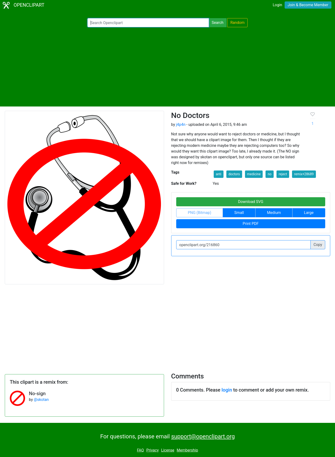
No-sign (37, 393)
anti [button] (218, 174)
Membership (187, 450)
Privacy (152, 450)
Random (237, 22)
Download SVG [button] (250, 201)
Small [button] (239, 212)
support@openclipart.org (203, 436)
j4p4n (181, 124)
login (227, 390)
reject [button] (283, 174)
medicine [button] (254, 174)
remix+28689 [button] (304, 174)
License (167, 450)
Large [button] (309, 212)
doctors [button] (234, 174)
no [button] (269, 174)
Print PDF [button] (251, 223)
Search (217, 22)
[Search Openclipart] (148, 22)
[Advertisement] (167, 66)
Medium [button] (274, 212)
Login (277, 5)
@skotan (41, 399)
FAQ (140, 450)
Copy (318, 244)
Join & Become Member (308, 5)
